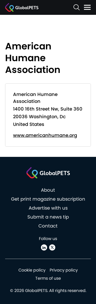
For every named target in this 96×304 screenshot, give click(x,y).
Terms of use (48, 278)
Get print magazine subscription (48, 199)
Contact (48, 226)
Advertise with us (48, 208)
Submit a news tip (48, 217)
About (48, 190)
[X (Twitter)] (52, 247)
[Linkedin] (44, 247)
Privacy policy (64, 270)
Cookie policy (32, 270)
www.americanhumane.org (45, 135)
